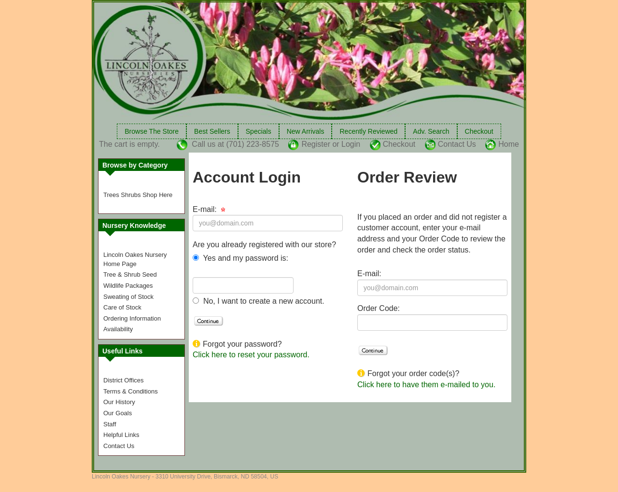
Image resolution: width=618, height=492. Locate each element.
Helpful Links (121, 434)
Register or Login (330, 144)
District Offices (123, 380)
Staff (109, 424)
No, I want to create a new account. (262, 301)
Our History (119, 402)
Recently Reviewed (368, 131)
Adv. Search (431, 131)
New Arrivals (305, 131)
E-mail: (209, 209)
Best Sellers (212, 131)
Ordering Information (132, 318)
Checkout (479, 131)
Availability (118, 329)
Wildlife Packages (128, 285)
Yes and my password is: (244, 258)
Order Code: (378, 308)
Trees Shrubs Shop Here (137, 194)
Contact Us (457, 144)
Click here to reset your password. (251, 355)
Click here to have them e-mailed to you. (426, 384)
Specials (258, 131)
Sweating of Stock (128, 296)
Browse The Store (152, 131)
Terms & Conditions (130, 391)
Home (508, 144)
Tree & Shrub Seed (130, 274)
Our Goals (117, 413)
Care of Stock (122, 307)
